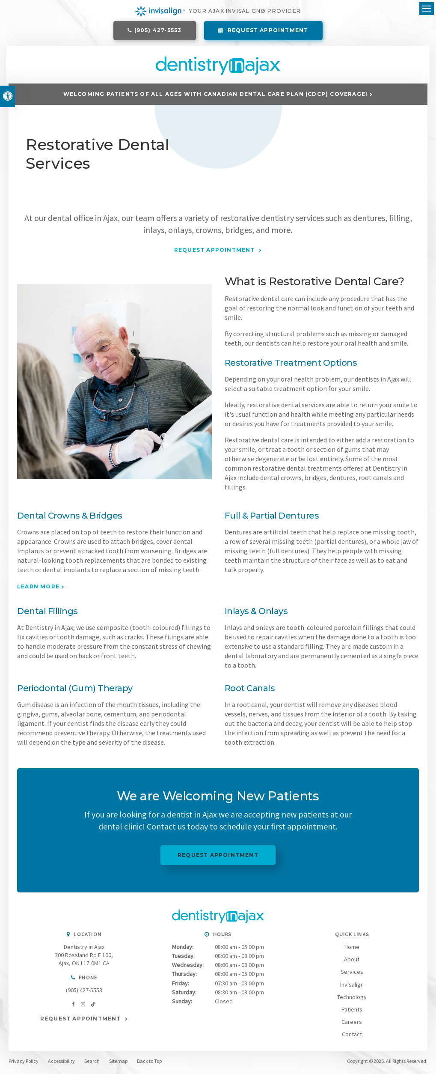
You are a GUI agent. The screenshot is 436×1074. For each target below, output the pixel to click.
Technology (352, 999)
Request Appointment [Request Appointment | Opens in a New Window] (267, 31)
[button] (382, 147)
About (351, 962)
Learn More (38, 589)
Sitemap (118, 1063)
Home (351, 949)
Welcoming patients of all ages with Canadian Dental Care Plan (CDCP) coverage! (215, 96)
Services (352, 974)
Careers (351, 1024)
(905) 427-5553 (158, 31)
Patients (351, 1011)
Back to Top (149, 1063)
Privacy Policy (24, 1063)
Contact (352, 1036)
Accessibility (61, 1063)
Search (92, 1063)
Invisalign (352, 986)
